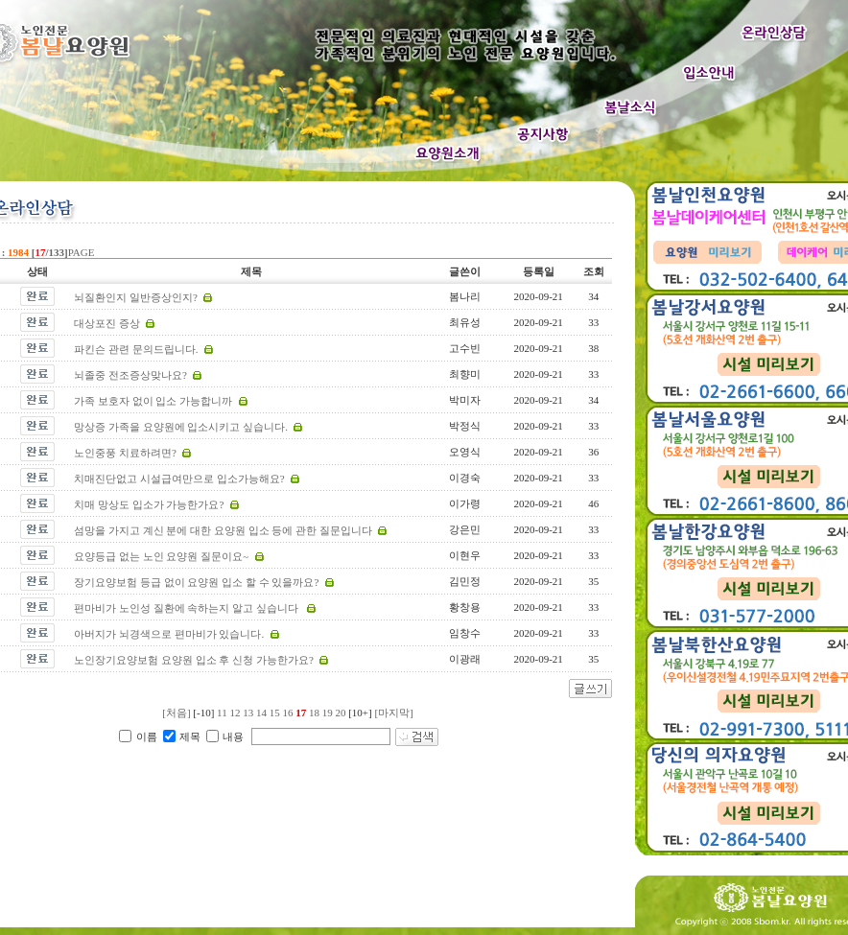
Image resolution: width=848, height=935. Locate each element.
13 (248, 712)
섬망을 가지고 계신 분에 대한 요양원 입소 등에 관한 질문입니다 (223, 530)
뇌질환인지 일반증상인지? (136, 297)
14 (261, 712)
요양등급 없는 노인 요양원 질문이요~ (161, 556)
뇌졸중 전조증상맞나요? (130, 375)
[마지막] (393, 712)
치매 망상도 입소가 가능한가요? (149, 504)
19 (327, 712)
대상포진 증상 (107, 323)
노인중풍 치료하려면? (125, 452)
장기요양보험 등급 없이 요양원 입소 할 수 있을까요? (196, 582)
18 (314, 712)
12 (234, 712)
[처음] (176, 712)
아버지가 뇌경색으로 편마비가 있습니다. (169, 634)
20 (340, 712)
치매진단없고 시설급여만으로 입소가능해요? (179, 478)
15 (275, 712)
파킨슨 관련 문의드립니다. (136, 349)
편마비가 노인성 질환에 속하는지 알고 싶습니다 (187, 608)
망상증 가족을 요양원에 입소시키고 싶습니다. (181, 426)
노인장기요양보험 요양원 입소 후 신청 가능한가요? (194, 660)
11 (222, 712)
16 (287, 712)
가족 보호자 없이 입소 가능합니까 (153, 401)
